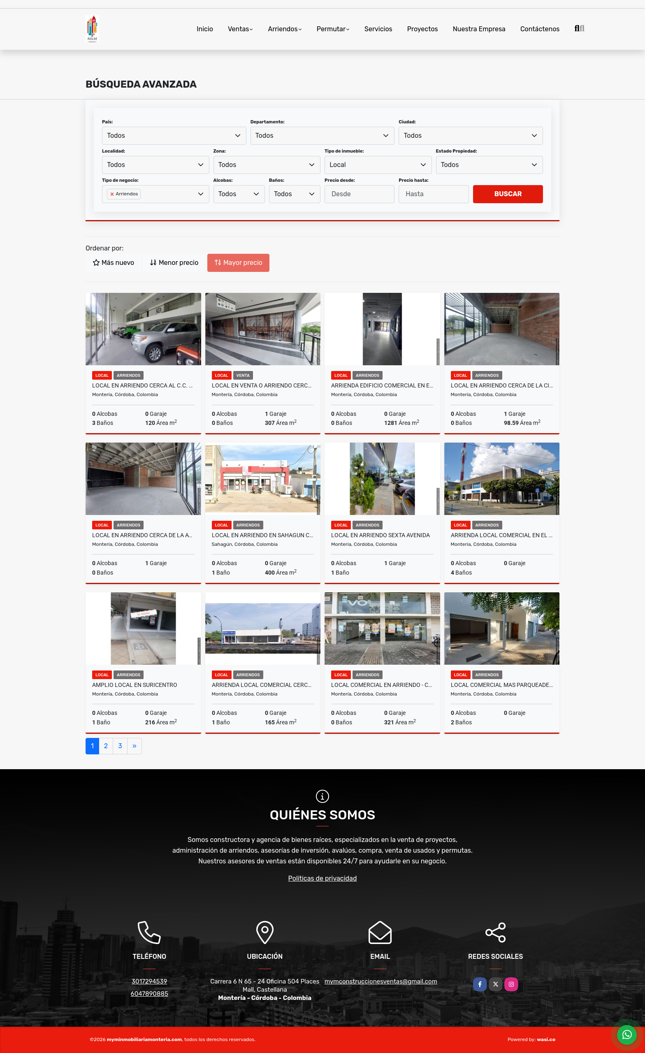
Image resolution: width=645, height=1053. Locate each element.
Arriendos (282, 29)
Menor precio (174, 263)
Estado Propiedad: (456, 151)
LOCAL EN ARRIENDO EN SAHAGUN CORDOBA (263, 535)
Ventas (238, 29)
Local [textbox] (337, 165)
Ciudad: (407, 122)
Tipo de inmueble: (344, 151)
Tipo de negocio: (120, 180)
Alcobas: (223, 180)
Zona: (219, 151)
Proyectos (422, 29)
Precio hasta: (413, 180)
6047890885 (149, 993)
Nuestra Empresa (479, 29)
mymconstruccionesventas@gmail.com (381, 981)
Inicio (205, 29)
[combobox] (174, 136)
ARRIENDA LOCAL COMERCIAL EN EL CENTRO (502, 535)
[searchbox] (109, 207)
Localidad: (113, 151)
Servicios (378, 29)
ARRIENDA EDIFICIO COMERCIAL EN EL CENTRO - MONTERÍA (382, 385)
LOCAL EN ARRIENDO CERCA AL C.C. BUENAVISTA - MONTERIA (143, 385)
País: (107, 122)
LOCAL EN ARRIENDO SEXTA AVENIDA (380, 535)
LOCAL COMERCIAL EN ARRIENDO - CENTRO (382, 685)
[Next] (134, 746)
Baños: (276, 180)
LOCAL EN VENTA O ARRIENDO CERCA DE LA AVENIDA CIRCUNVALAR (263, 385)
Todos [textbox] (116, 135)
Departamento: (268, 122)
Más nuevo (113, 263)
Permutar (331, 29)
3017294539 (149, 981)
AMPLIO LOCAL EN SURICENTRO (134, 685)
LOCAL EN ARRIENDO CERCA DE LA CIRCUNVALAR (502, 385)
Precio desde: (340, 180)
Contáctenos (540, 29)
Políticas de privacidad (322, 878)
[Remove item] (113, 194)
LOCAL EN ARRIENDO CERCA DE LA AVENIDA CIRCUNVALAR (143, 535)
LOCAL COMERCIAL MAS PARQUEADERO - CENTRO (502, 685)
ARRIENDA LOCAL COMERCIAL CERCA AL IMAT (263, 685)
